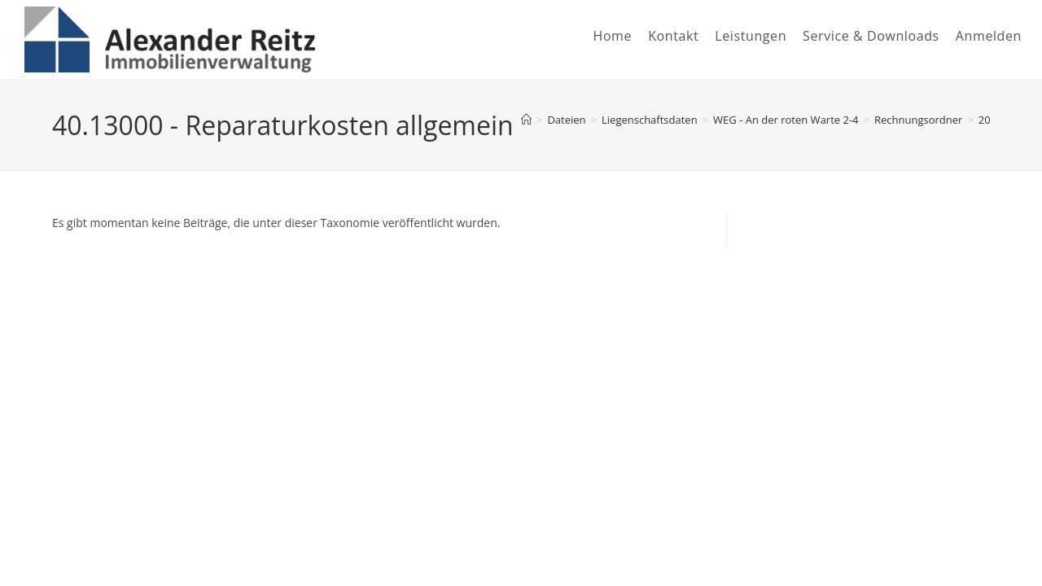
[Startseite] (526, 119)
